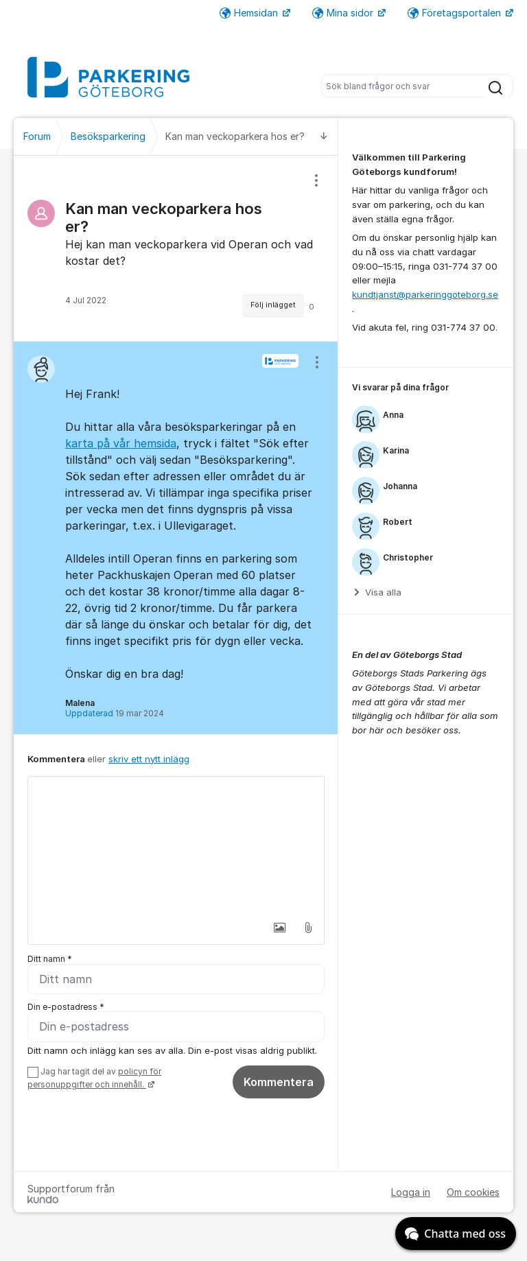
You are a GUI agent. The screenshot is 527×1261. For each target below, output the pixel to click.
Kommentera (279, 1082)
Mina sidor (344, 13)
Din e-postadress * (65, 1007)
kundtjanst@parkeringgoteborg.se (425, 294)
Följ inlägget (273, 304)
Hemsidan (250, 13)
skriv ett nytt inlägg (148, 758)
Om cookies (473, 1193)
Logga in (410, 1193)
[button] (279, 927)
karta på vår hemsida (120, 443)
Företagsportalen (456, 13)
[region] (176, 248)
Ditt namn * (49, 959)
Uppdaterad (114, 713)
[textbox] (176, 845)
